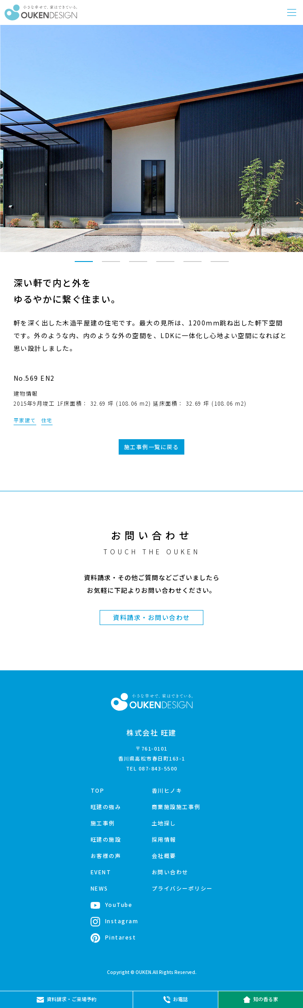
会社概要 (164, 855)
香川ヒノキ (167, 790)
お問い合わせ (170, 872)
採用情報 (164, 839)
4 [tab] (165, 265)
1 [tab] (84, 265)
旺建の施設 (106, 839)
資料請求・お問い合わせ (151, 617)
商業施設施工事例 (176, 806)
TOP (98, 790)
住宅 (47, 420)
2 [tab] (111, 265)
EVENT (101, 872)
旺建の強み (106, 806)
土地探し (164, 823)
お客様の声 (106, 855)
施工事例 (103, 823)
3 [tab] (138, 265)
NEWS (99, 888)
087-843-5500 (158, 768)
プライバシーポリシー (182, 888)
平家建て (25, 420)
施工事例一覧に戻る (151, 447)
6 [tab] (220, 265)
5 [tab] (192, 265)
